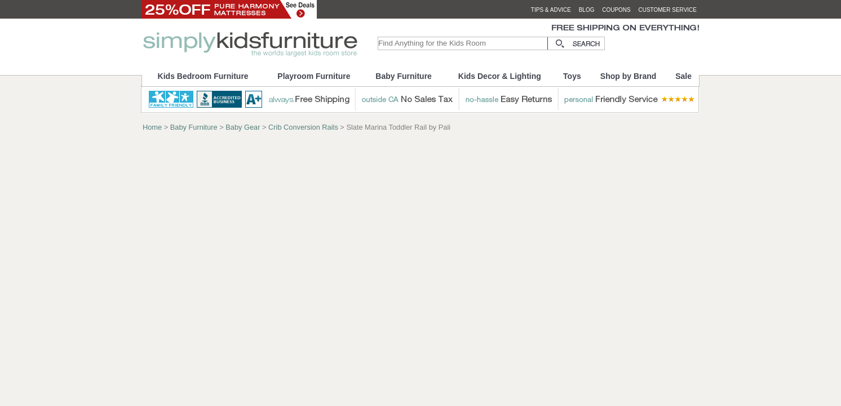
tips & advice (551, 10)
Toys (572, 76)
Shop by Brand (628, 76)
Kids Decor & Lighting (499, 76)
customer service (667, 10)
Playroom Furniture (313, 76)
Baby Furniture (403, 76)
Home (152, 127)
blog (587, 10)
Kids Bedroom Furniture (203, 76)
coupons (616, 10)
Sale (683, 76)
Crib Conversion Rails (303, 127)
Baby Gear (242, 127)
